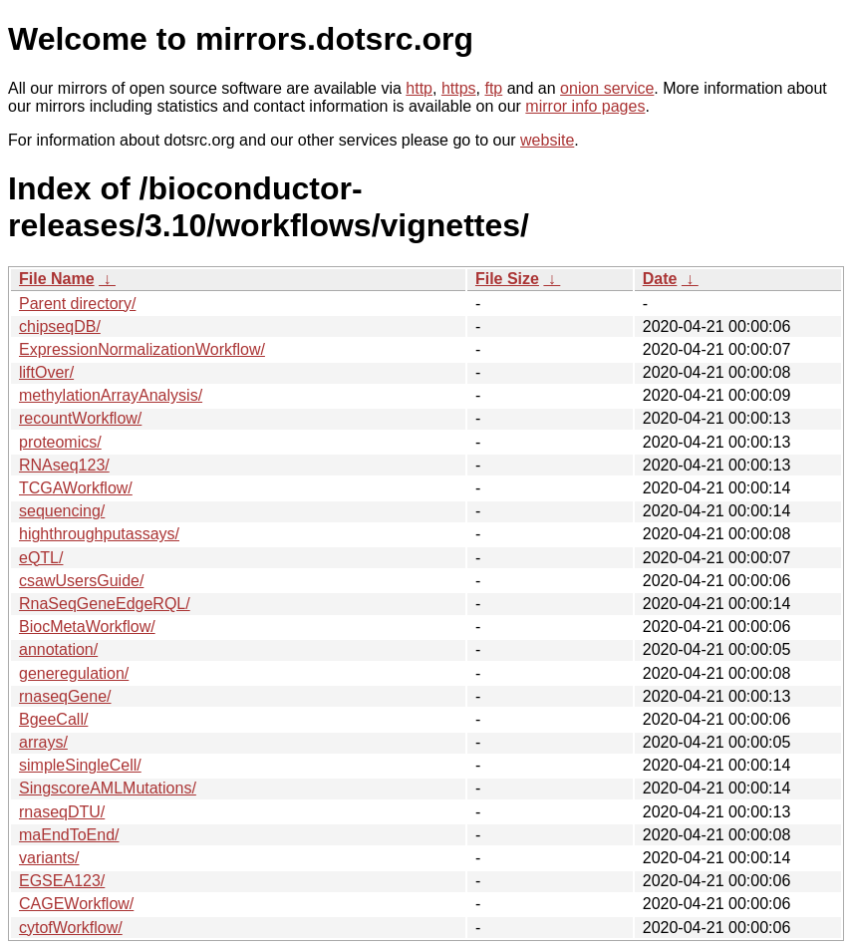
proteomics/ (60, 442)
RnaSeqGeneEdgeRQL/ (104, 603)
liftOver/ (46, 372)
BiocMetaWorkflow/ (87, 626)
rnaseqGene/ (65, 696)
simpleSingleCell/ (80, 765)
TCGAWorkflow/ (76, 487)
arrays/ (43, 742)
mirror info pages (585, 106)
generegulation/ (74, 673)
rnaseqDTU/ (62, 811)
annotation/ (58, 649)
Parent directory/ (77, 303)
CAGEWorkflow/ (76, 903)
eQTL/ (41, 557)
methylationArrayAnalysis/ (110, 395)
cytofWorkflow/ (71, 927)
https (458, 88)
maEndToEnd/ (69, 834)
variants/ (49, 857)
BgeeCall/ (53, 719)
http (419, 88)
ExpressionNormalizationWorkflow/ (142, 349)
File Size (507, 278)
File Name (57, 278)
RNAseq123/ (64, 465)
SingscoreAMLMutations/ (107, 788)
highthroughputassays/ (99, 533)
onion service (607, 88)
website (547, 140)
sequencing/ (62, 510)
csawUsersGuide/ (81, 580)
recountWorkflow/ (80, 418)
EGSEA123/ (62, 880)
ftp (493, 88)
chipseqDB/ (60, 326)
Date (660, 278)
